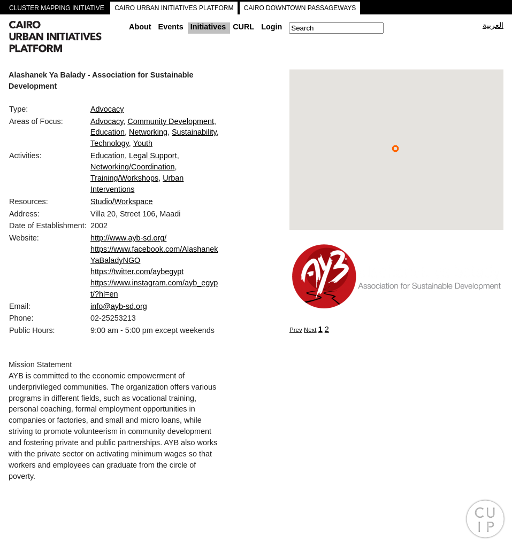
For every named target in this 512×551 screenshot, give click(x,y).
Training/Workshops (124, 178)
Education (107, 132)
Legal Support (153, 155)
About (140, 26)
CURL (243, 26)
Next (310, 330)
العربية (493, 25)
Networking (148, 132)
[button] (395, 148)
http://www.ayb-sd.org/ (128, 238)
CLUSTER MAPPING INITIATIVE (56, 8)
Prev (295, 330)
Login (271, 26)
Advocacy (107, 109)
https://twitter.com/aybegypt (137, 271)
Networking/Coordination (132, 166)
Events (171, 26)
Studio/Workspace (121, 201)
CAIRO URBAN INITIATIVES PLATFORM (173, 8)
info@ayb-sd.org (118, 306)
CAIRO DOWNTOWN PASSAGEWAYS (300, 8)
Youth (142, 143)
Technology (109, 143)
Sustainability (194, 132)
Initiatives (208, 26)
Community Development (170, 121)
